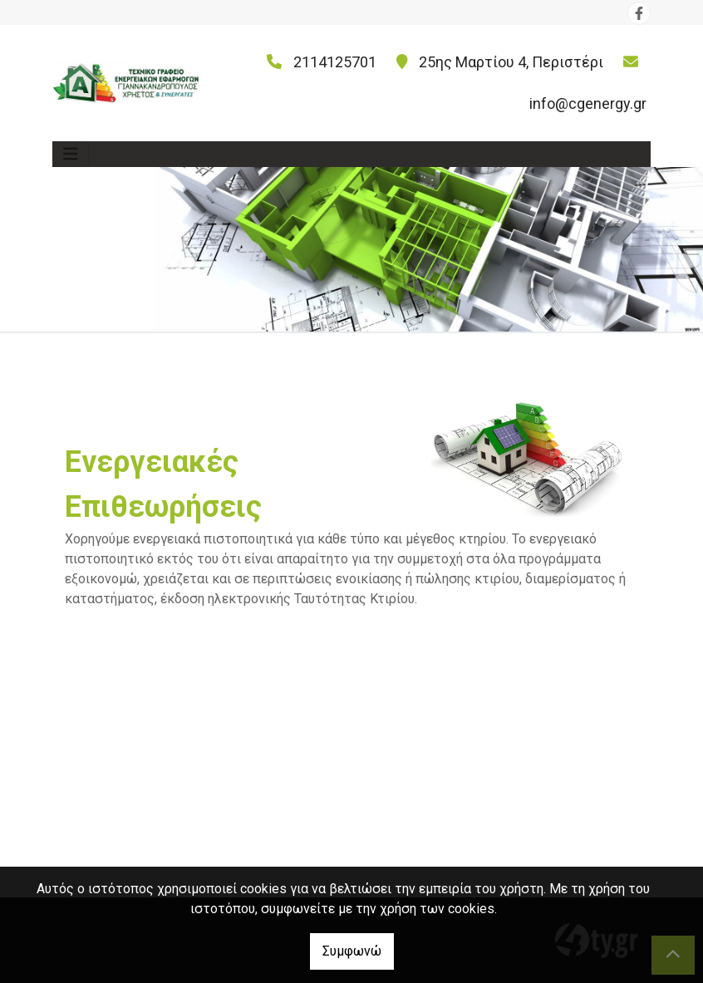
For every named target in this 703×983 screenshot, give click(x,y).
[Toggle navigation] (70, 154)
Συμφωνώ (351, 951)
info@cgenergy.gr (587, 103)
